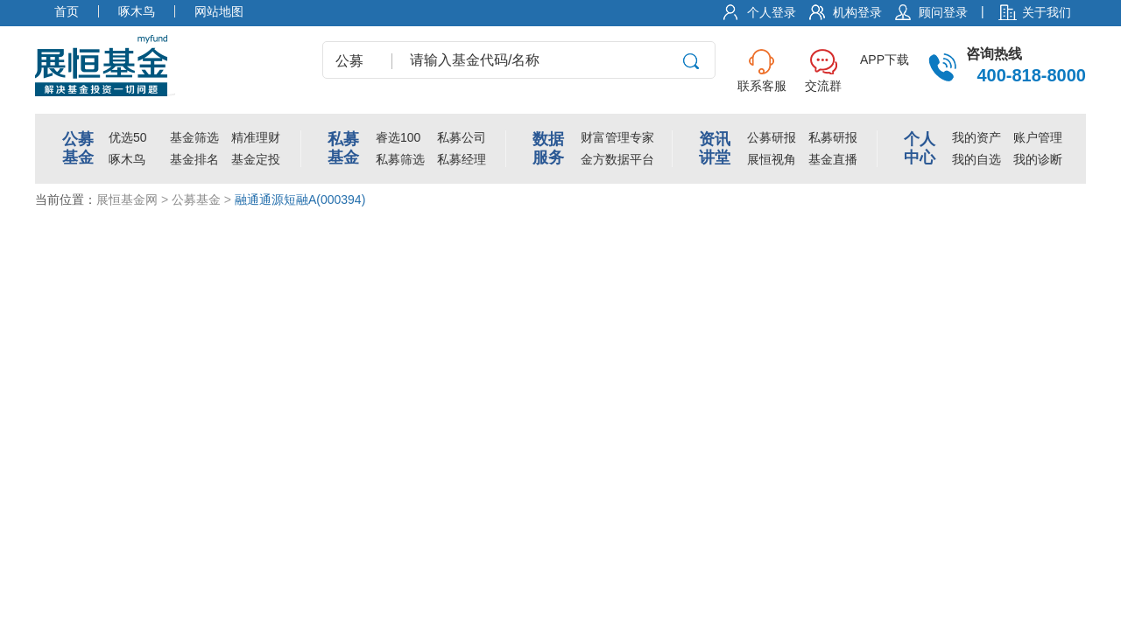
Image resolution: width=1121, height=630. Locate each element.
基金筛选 (194, 137)
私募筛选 (400, 159)
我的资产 (976, 137)
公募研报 (771, 137)
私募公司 (461, 137)
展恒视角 (771, 159)
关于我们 (1046, 12)
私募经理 (461, 159)
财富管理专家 (617, 137)
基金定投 (255, 159)
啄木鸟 (127, 159)
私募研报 (832, 137)
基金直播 (832, 159)
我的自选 (976, 159)
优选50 (128, 137)
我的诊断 (1037, 159)
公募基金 (196, 199)
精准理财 (255, 137)
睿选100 (398, 137)
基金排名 (194, 159)
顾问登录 (943, 12)
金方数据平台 (617, 159)
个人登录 (771, 12)
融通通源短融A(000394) (300, 199)
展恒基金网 (127, 199)
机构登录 (857, 12)
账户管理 (1037, 137)
